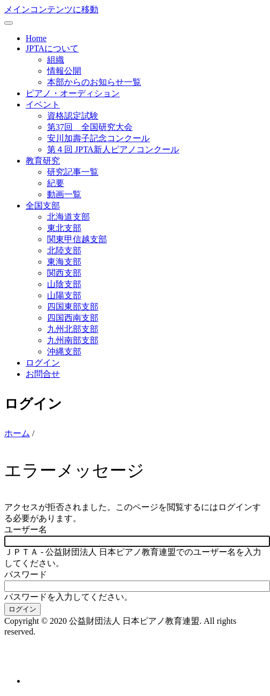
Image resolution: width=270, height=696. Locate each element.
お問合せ (43, 373)
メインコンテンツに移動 (51, 9)
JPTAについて (52, 48)
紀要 (55, 183)
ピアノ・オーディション (73, 93)
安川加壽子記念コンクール (98, 138)
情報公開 (64, 70)
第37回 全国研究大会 (90, 127)
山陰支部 (64, 284)
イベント (43, 104)
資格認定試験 (72, 115)
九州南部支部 (72, 340)
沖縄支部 (64, 351)
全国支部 (43, 205)
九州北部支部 (72, 329)
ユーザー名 (25, 529)
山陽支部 (64, 295)
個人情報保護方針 (38, 661)
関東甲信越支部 (77, 239)
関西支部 (64, 272)
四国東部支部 (72, 306)
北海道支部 (68, 216)
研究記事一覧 (72, 171)
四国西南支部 (72, 317)
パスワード (25, 574)
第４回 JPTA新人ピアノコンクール (113, 149)
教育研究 (43, 160)
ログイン (43, 362)
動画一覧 (64, 194)
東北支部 (64, 228)
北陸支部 (64, 250)
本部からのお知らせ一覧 (94, 82)
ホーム (17, 433)
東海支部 (64, 261)
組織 (55, 59)
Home (36, 38)
